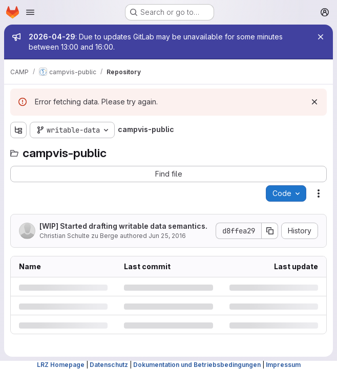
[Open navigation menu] (30, 12)
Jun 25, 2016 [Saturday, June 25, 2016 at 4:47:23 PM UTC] (167, 236)
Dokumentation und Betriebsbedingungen (197, 364)
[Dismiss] (314, 102)
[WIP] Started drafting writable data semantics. (123, 226)
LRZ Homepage (61, 364)
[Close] (320, 37)
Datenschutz (109, 364)
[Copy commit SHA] (270, 231)
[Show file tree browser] (18, 130)
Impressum (283, 364)
